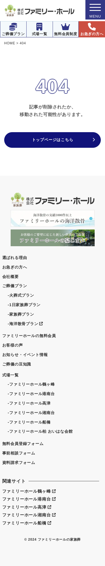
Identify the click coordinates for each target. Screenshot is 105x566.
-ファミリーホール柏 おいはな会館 (40, 431)
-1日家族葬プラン (24, 305)
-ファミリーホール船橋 (29, 422)
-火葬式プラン (21, 295)
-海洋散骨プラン (25, 323)
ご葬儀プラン (13, 29)
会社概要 (10, 276)
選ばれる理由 (14, 257)
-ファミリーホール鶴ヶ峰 (31, 384)
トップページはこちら (52, 139)
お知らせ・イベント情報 (25, 354)
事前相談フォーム (18, 453)
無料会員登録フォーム (23, 443)
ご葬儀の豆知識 (16, 364)
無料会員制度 (65, 29)
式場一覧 (39, 29)
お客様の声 (12, 345)
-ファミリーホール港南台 (31, 393)
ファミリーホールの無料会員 (29, 335)
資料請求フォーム (18, 462)
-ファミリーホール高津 (29, 403)
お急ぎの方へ (92, 29)
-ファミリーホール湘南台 (31, 412)
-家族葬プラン (21, 314)
